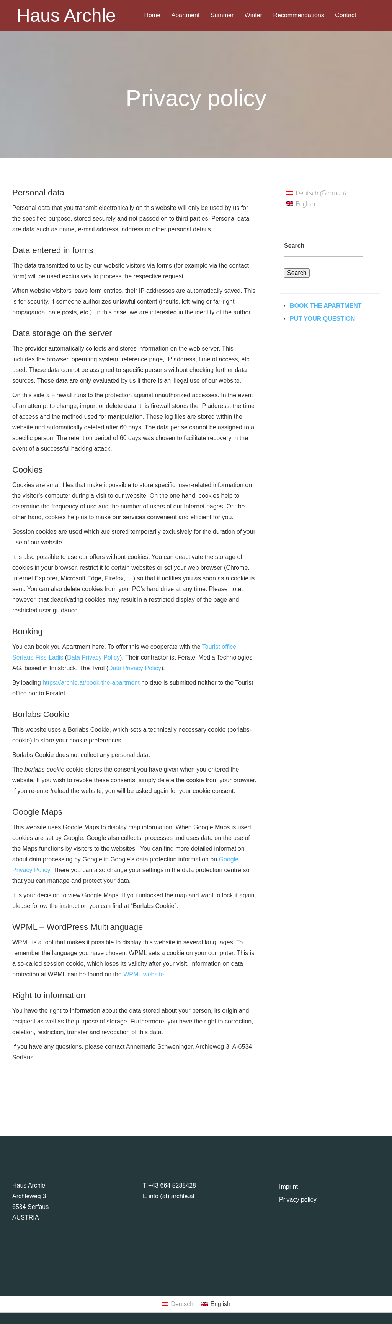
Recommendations (298, 15)
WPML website (143, 974)
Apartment (186, 15)
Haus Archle (66, 15)
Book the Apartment (326, 305)
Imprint (288, 1186)
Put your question (322, 318)
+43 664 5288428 (172, 1185)
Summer (222, 15)
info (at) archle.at (171, 1196)
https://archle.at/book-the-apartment (90, 682)
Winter (253, 15)
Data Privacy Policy (93, 657)
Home (152, 15)
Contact (345, 15)
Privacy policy (298, 1199)
